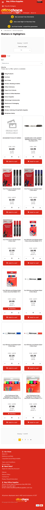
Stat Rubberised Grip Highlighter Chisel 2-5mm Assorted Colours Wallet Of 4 (33, 397)
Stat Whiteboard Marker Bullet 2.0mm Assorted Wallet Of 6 (12, 291)
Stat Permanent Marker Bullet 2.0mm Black (12, 189)
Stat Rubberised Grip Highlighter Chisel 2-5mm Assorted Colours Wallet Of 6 (12, 397)
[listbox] (22, 50)
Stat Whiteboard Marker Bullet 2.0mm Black (33, 291)
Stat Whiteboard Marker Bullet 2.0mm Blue (12, 345)
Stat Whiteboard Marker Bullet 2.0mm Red (33, 345)
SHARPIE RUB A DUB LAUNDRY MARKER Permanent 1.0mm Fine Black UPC (33, 140)
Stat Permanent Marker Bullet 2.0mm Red (12, 240)
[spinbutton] (12, 157)
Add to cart (12, 161)
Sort (2, 60)
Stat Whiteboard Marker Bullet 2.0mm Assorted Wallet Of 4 (33, 240)
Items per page (22, 46)
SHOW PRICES (39, 0)
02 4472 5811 (11, 486)
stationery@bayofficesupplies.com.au (19, 487)
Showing (22, 43)
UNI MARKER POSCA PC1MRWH (12, 138)
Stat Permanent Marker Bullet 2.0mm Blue (33, 189)
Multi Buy (12, 308)
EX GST (37, 2)
